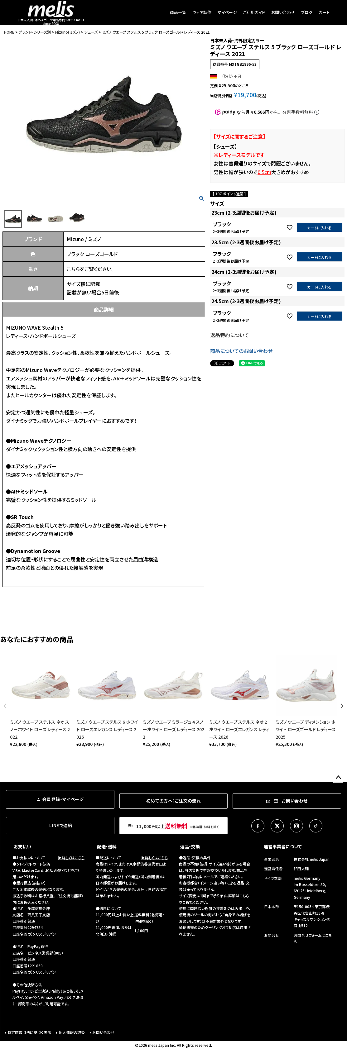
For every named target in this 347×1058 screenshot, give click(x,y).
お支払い (22, 846)
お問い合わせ (283, 12)
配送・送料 (107, 846)
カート (324, 12)
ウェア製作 (201, 12)
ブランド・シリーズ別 (35, 32)
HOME (9, 32)
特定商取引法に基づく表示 (29, 1032)
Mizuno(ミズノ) (67, 32)
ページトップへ (338, 778)
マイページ (227, 12)
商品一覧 (178, 12)
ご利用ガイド (254, 12)
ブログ (306, 12)
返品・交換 (190, 846)
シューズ (91, 32)
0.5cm (264, 172)
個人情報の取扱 (72, 1032)
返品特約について (229, 335)
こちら (73, 269)
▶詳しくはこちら (71, 857)
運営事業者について (283, 846)
